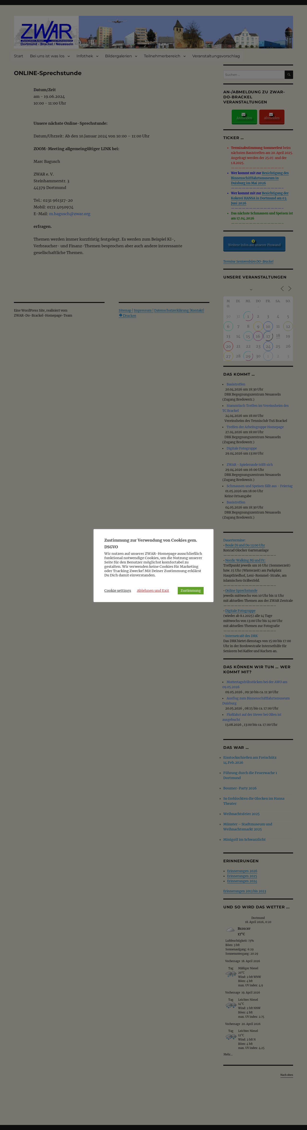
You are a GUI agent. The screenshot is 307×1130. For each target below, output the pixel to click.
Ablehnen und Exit (153, 590)
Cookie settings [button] (117, 590)
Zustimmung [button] (191, 591)
